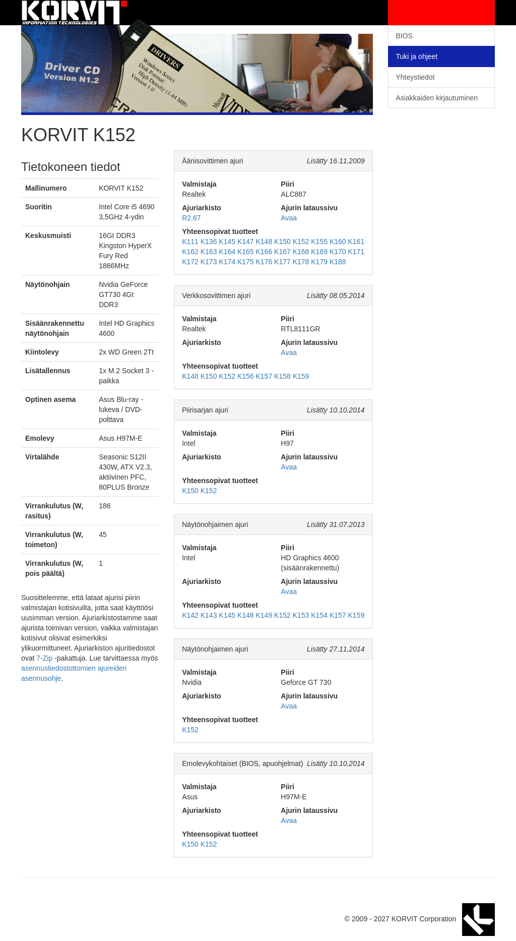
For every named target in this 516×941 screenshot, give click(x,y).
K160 (338, 242)
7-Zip (44, 658)
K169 (319, 252)
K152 (301, 242)
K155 (319, 242)
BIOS (404, 36)
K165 (245, 252)
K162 (190, 252)
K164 (227, 252)
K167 (282, 252)
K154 (319, 615)
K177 (282, 262)
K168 (301, 252)
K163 (209, 252)
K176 (264, 262)
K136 (209, 242)
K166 (264, 252)
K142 (190, 615)
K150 (282, 242)
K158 (282, 376)
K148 (264, 242)
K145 (227, 242)
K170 (338, 252)
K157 (264, 376)
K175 (245, 262)
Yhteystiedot (415, 77)
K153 (301, 615)
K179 (319, 262)
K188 (338, 262)
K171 (356, 252)
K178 (301, 262)
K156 (245, 376)
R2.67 (191, 218)
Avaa (289, 218)
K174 (227, 262)
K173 (209, 262)
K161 (356, 242)
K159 (301, 376)
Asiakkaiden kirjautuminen (437, 98)
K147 (245, 242)
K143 (209, 615)
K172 (190, 262)
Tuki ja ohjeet (417, 56)
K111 (190, 242)
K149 (264, 615)
